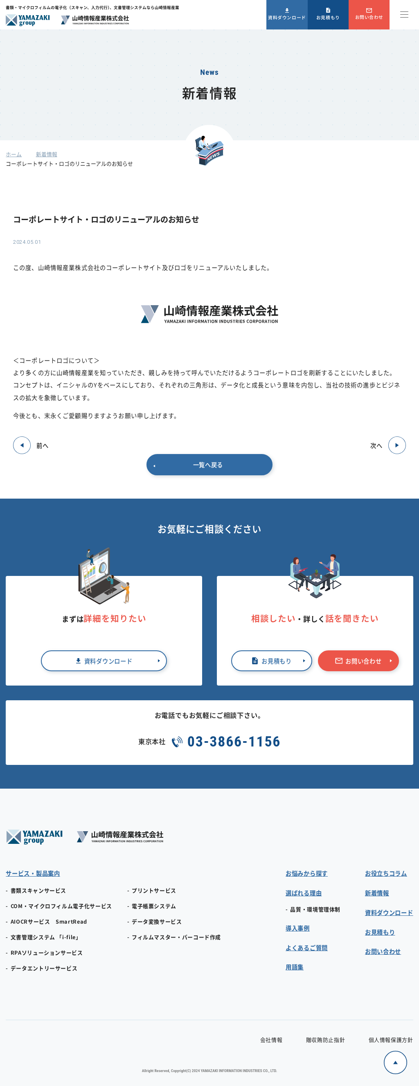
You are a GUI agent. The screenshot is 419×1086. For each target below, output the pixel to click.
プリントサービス (154, 890)
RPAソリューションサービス (47, 952)
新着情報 (46, 154)
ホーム (14, 154)
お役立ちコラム (386, 873)
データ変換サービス (157, 921)
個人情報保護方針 (391, 1039)
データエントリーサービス (44, 968)
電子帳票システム (154, 906)
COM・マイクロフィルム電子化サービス (61, 906)
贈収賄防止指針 (325, 1039)
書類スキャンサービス (38, 890)
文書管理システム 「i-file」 (46, 937)
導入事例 (298, 928)
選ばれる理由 (304, 892)
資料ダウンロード (287, 17)
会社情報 (271, 1039)
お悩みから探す (307, 873)
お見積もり (328, 17)
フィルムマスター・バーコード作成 (176, 937)
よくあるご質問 (307, 947)
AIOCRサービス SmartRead (49, 921)
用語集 (295, 966)
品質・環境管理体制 (315, 909)
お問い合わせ (369, 17)
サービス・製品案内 (33, 873)
